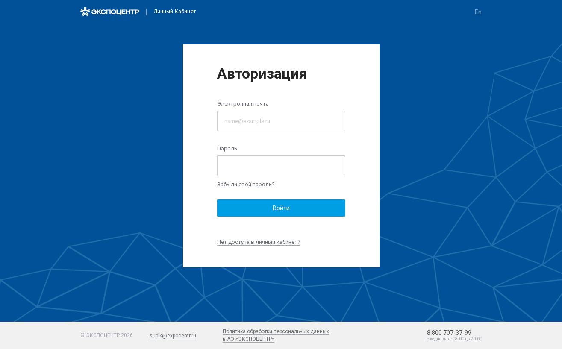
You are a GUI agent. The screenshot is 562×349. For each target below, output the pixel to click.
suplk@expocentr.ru (173, 336)
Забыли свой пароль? (246, 184)
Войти (281, 208)
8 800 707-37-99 (449, 332)
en (478, 12)
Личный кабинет (175, 12)
